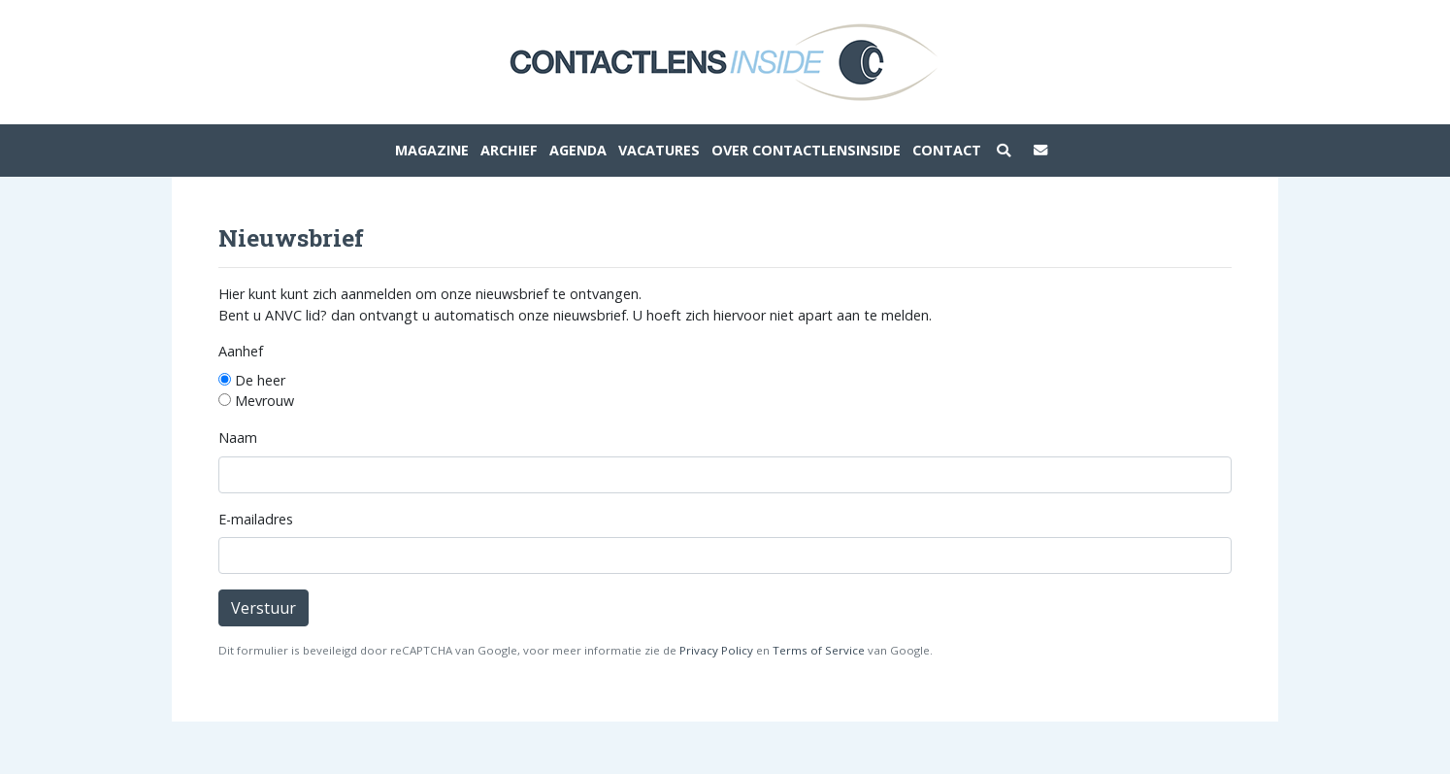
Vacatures (659, 150)
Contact (946, 150)
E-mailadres (255, 519)
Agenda (578, 150)
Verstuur (263, 608)
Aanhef (240, 351)
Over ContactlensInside (806, 150)
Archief (509, 150)
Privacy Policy (716, 650)
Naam (237, 437)
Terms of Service (819, 650)
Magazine (432, 150)
